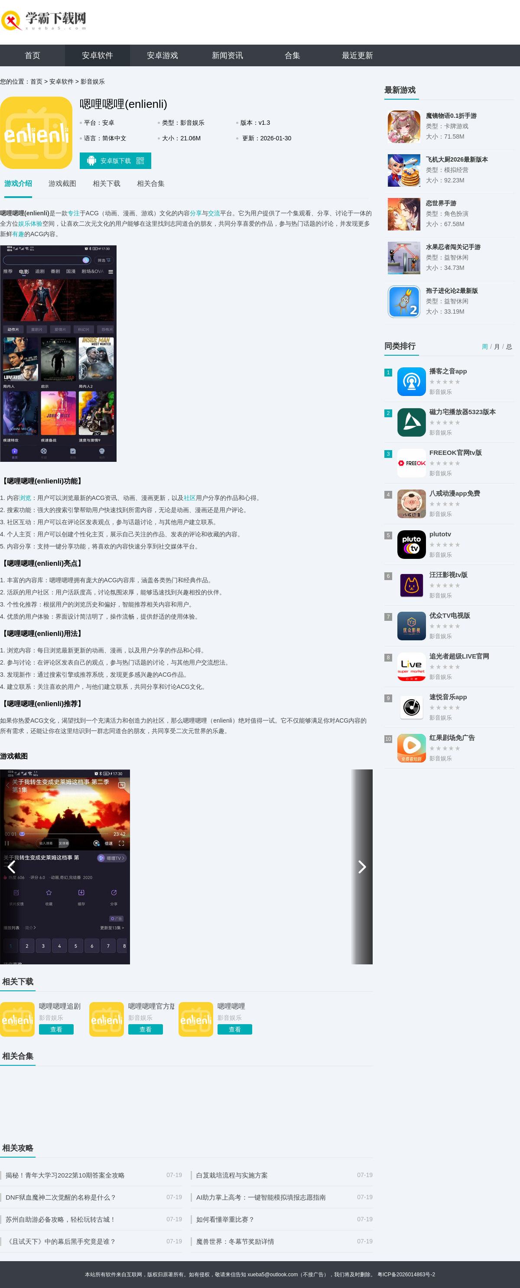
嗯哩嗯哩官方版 (151, 1006)
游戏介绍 (18, 183)
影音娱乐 (93, 81)
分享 (196, 213)
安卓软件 (97, 55)
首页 (32, 55)
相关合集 (151, 183)
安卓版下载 (115, 160)
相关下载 (106, 183)
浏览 (25, 497)
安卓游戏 (162, 55)
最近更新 (357, 55)
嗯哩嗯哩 (231, 1006)
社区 (190, 497)
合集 (292, 55)
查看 (56, 1029)
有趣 (18, 233)
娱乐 (24, 223)
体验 (36, 223)
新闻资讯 (227, 55)
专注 (74, 213)
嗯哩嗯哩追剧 (60, 1006)
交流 (214, 213)
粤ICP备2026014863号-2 (406, 1275)
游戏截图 (62, 183)
